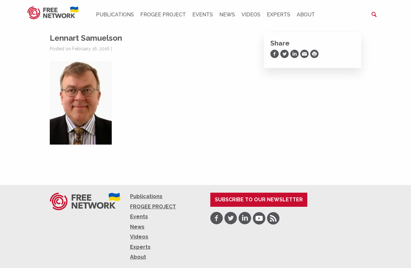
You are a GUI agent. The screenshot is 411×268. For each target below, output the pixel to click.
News (227, 15)
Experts (278, 15)
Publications (115, 15)
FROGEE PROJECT (163, 15)
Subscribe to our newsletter (259, 200)
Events (202, 15)
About (306, 15)
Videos (250, 15)
